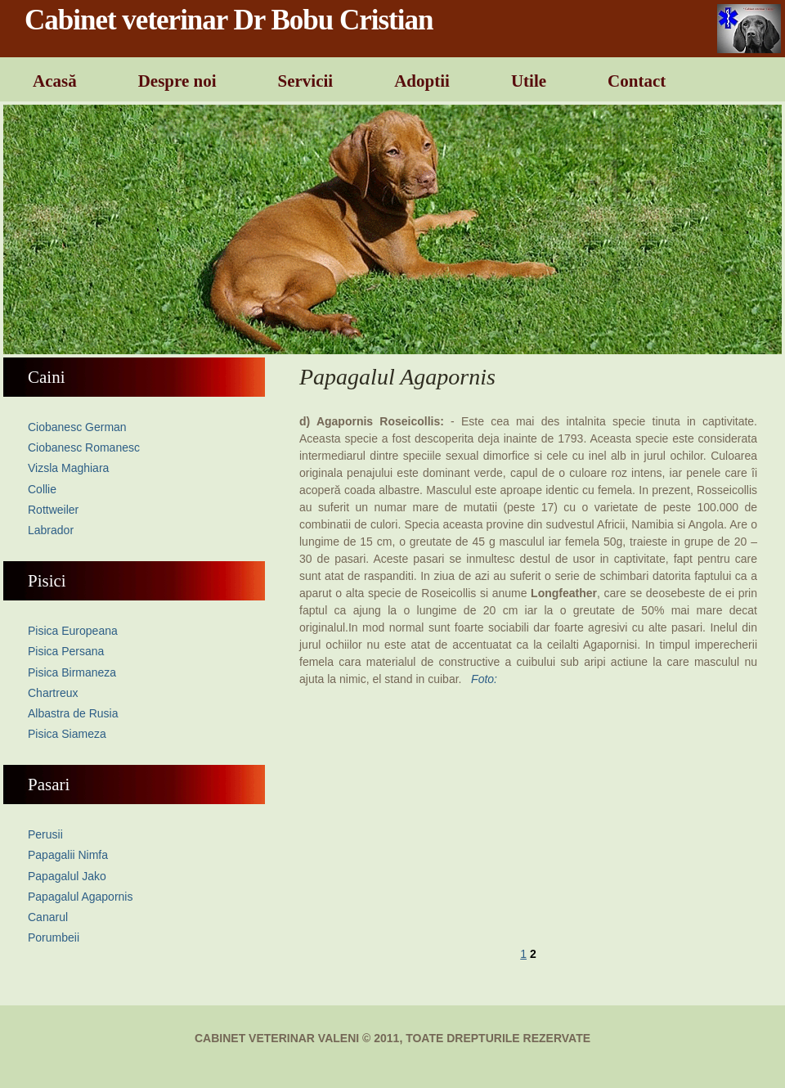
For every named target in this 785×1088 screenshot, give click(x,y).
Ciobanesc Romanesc (84, 447)
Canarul (48, 917)
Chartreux (53, 692)
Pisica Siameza (67, 733)
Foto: (484, 679)
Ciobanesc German (77, 427)
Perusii (45, 834)
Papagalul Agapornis (80, 896)
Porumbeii (53, 937)
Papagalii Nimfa (68, 854)
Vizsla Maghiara (68, 467)
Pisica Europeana (73, 630)
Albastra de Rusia (73, 713)
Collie (42, 489)
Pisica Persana (66, 651)
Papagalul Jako (67, 876)
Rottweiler (53, 509)
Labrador (51, 530)
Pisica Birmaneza (72, 672)
